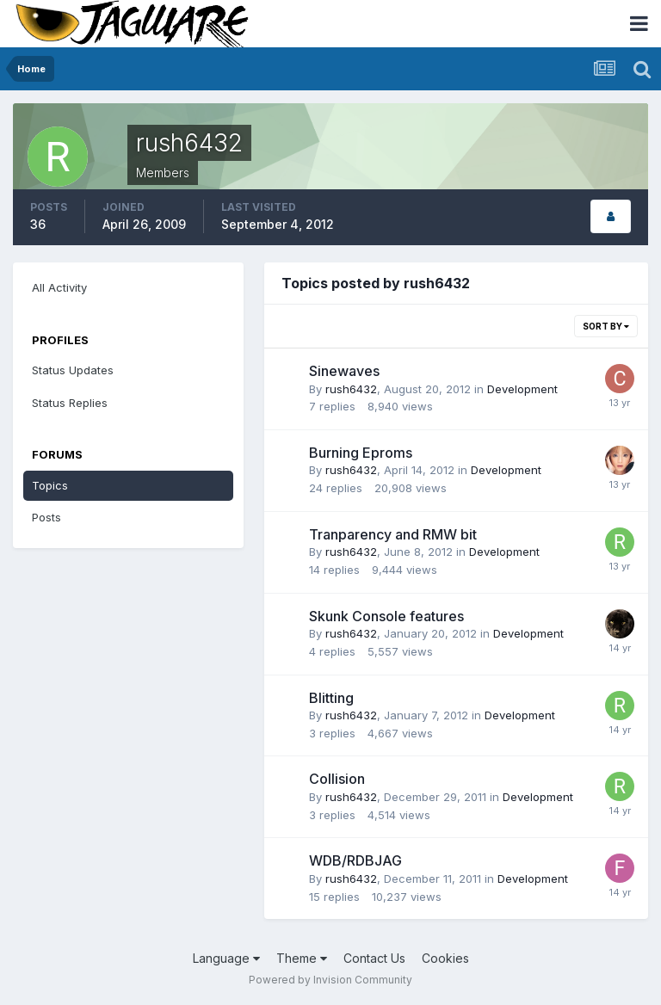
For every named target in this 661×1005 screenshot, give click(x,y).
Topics (50, 485)
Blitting (331, 697)
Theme (301, 958)
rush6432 (351, 389)
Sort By (606, 326)
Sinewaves (344, 370)
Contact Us (374, 958)
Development (522, 389)
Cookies (445, 958)
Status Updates (73, 370)
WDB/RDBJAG (355, 860)
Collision (337, 778)
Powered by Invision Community (330, 979)
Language (226, 958)
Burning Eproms (360, 452)
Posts (46, 517)
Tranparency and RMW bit (393, 534)
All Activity (59, 287)
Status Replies (70, 403)
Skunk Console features (386, 616)
